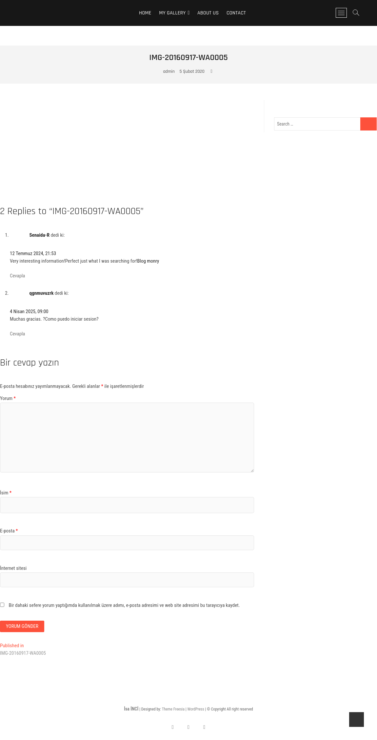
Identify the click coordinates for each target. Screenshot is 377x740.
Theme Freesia (173, 709)
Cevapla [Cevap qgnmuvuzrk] (17, 334)
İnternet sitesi (13, 568)
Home (145, 13)
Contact (236, 13)
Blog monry (148, 261)
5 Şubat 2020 (192, 71)
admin (168, 71)
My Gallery (172, 13)
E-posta (9, 531)
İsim (5, 493)
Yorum (8, 398)
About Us (208, 13)
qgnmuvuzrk (41, 293)
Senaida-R (39, 235)
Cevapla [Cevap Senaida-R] (17, 276)
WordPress (196, 709)
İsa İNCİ (131, 708)
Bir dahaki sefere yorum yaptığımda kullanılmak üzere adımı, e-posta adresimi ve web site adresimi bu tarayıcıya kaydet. (124, 605)
